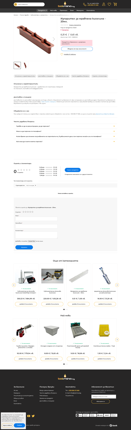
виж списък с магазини (49, 101)
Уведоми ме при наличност (76, 49)
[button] (53, 39)
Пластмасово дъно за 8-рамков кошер (78, 346)
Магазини (80, 10)
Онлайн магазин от (106, 425)
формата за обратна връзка (105, 114)
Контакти (91, 10)
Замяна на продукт (46, 398)
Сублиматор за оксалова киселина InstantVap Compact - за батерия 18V (26, 292)
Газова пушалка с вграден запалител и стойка (25, 346)
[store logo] (65, 4)
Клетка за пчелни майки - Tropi (104, 346)
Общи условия (19, 398)
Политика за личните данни (23, 395)
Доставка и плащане (47, 401)
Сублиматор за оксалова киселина (52, 292)
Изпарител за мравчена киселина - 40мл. (78, 292)
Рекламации (44, 395)
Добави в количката (26, 304)
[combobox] (29, 4)
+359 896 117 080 (92, 5)
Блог (72, 10)
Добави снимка (21, 241)
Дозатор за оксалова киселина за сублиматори (105, 292)
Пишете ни (70, 395)
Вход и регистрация (47, 390)
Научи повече (7, 425)
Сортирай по (20, 185)
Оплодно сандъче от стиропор (51, 346)
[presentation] (28, 202)
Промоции (63, 10)
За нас (16, 390)
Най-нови (53, 10)
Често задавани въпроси (48, 393)
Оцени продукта (75, 25)
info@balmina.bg (75, 393)
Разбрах (19, 425)
